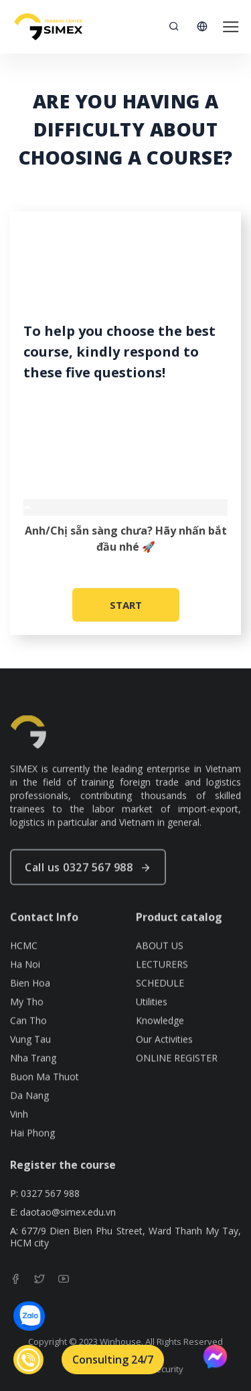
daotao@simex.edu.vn (68, 1226)
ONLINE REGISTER (177, 1083)
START (126, 605)
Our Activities (164, 1064)
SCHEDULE (160, 1008)
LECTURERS (162, 990)
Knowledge (160, 1046)
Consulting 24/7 (112, 1359)
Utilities (151, 1027)
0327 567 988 (50, 1207)
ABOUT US (159, 971)
